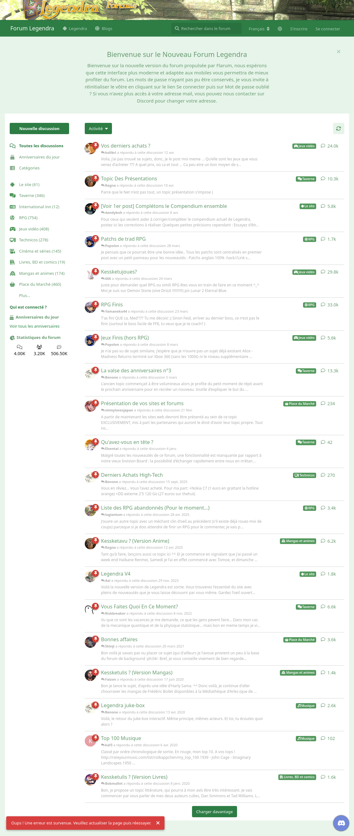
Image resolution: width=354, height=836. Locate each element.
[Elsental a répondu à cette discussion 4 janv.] (90, 445)
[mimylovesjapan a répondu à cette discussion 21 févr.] (90, 406)
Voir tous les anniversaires (35, 326)
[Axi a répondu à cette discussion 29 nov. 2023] (90, 576)
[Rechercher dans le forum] (206, 28)
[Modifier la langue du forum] (259, 28)
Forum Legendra (32, 28)
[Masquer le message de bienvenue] (338, 51)
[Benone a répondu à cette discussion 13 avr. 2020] (90, 708)
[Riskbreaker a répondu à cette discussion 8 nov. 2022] (90, 609)
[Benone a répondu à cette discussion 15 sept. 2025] (90, 477)
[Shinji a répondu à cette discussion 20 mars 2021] (90, 642)
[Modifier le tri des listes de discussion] (98, 128)
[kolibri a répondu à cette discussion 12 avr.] (90, 148)
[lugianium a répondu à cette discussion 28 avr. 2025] (90, 510)
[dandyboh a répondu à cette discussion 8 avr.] (90, 208)
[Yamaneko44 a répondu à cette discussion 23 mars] (90, 307)
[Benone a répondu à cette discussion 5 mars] (90, 373)
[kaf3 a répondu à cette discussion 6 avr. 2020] (90, 741)
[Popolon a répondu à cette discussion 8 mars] (90, 340)
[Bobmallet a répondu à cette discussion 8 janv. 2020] (90, 779)
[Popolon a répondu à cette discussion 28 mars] (90, 241)
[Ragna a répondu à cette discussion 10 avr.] (90, 181)
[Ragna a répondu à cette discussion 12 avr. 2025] (90, 543)
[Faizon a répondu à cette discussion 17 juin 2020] (90, 675)
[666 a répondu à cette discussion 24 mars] (90, 274)
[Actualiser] (338, 128)
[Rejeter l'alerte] (158, 823)
